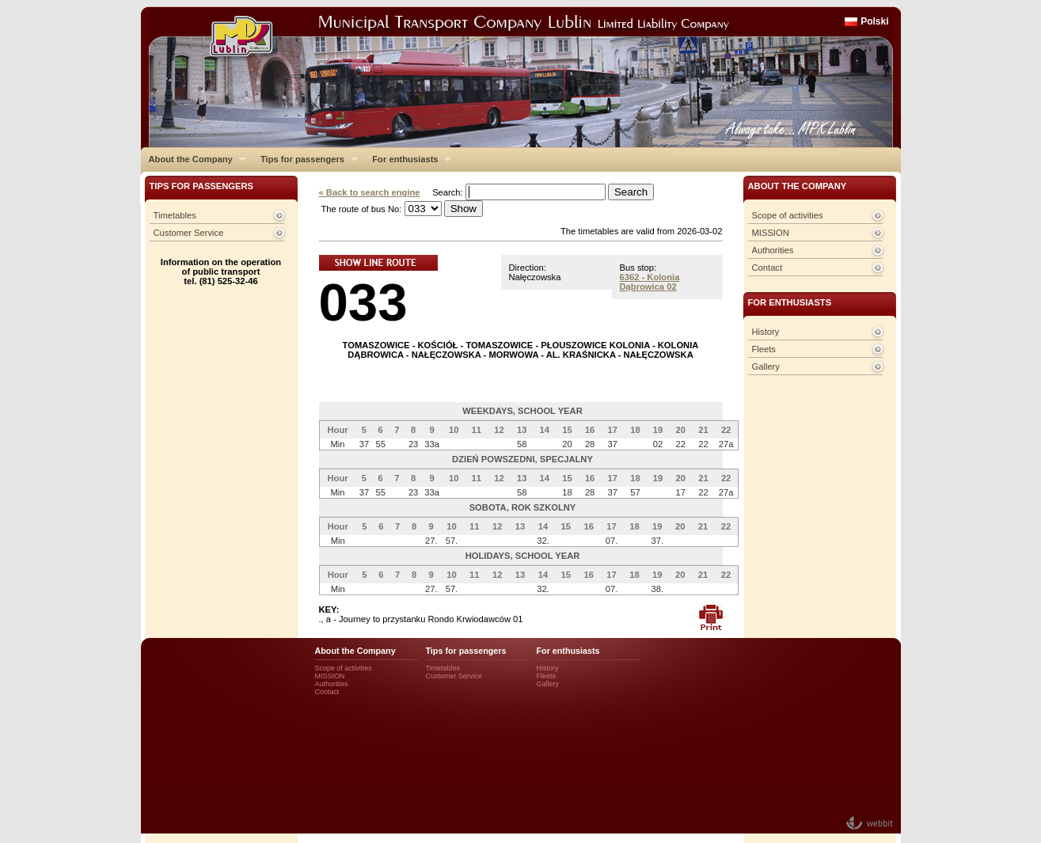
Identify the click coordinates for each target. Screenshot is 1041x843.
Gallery (766, 366)
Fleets (764, 349)
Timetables (175, 215)
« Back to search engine (369, 192)
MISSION (770, 232)
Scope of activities (787, 215)
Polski (874, 21)
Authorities (773, 250)
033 (363, 302)
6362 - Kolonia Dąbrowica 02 (650, 281)
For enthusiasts (407, 159)
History (766, 331)
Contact (767, 267)
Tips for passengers (305, 159)
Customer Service (189, 232)
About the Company (193, 159)
